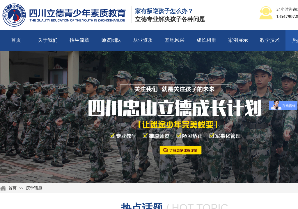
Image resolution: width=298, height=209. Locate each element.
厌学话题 (34, 188)
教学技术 (270, 40)
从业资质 (143, 40)
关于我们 (48, 40)
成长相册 (206, 40)
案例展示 (238, 40)
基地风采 (175, 40)
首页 (16, 40)
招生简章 (79, 40)
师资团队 (111, 40)
